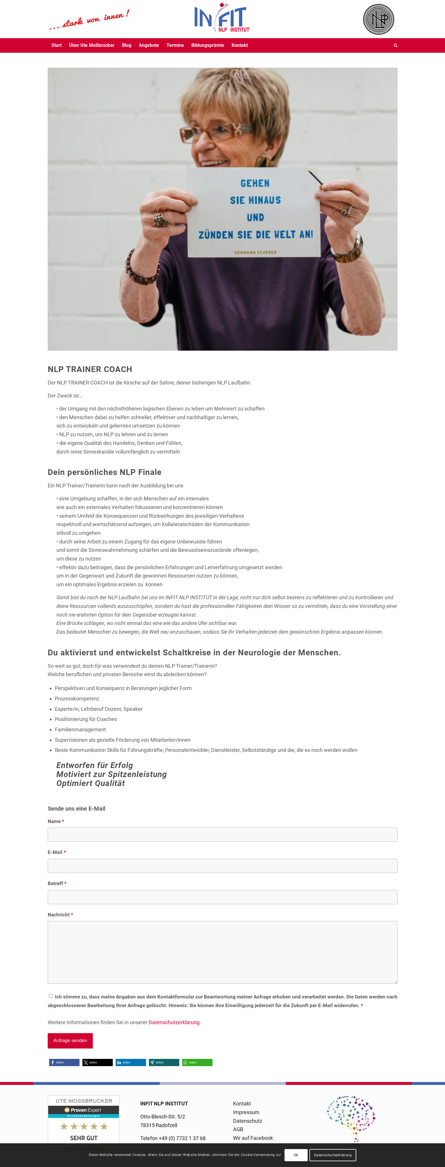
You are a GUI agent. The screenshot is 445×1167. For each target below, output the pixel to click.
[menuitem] (56, 45)
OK (296, 1155)
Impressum (246, 1112)
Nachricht (60, 915)
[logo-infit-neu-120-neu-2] (149, 19)
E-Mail (57, 852)
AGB (238, 1129)
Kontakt (242, 1104)
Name (56, 821)
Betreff (57, 883)
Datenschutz (247, 1121)
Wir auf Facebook (253, 1138)
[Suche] (394, 45)
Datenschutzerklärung (174, 1022)
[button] (64, 1062)
